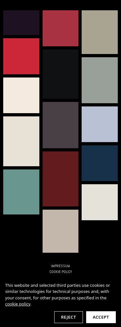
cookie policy (17, 304)
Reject (68, 317)
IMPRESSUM (60, 265)
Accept (101, 317)
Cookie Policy (60, 271)
